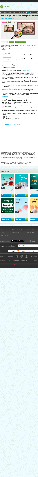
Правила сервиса (4, 234)
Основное (4, 42)
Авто (19, 12)
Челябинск (3, 1)
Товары (27, 12)
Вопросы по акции (21, 42)
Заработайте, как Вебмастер (17, 231)
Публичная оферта (30, 232)
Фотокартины (5, 96)
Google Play (21, 241)
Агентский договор (31, 229)
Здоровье (10, 12)
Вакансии (2, 232)
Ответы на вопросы (4, 235)
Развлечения (15, 12)
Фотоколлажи (5, 93)
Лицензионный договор (31, 231)
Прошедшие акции (15, 232)
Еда (3, 12)
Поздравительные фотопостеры (9, 89)
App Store (14, 241)
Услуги (34, 12)
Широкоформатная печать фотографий (10, 97)
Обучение (23, 12)
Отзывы (11, 42)
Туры (31, 12)
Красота (5, 12)
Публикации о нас (4, 231)
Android (23, 45)
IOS (19, 45)
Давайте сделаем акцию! (17, 229)
